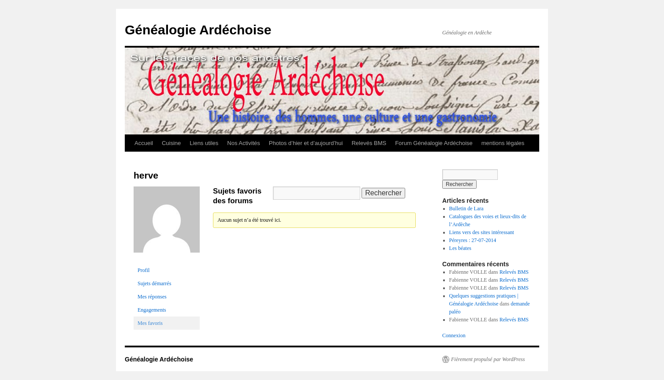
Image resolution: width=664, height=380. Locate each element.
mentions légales (503, 143)
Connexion (454, 335)
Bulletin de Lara (466, 208)
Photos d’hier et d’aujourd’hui (306, 143)
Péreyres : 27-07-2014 (472, 240)
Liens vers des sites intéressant (481, 232)
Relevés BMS (368, 143)
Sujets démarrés (154, 283)
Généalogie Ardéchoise (198, 29)
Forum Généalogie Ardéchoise (434, 143)
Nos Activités (243, 143)
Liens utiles (204, 143)
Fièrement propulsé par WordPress (488, 359)
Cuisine (171, 143)
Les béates (460, 248)
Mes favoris (150, 323)
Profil (143, 270)
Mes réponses (152, 297)
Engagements (152, 310)
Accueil (143, 143)
